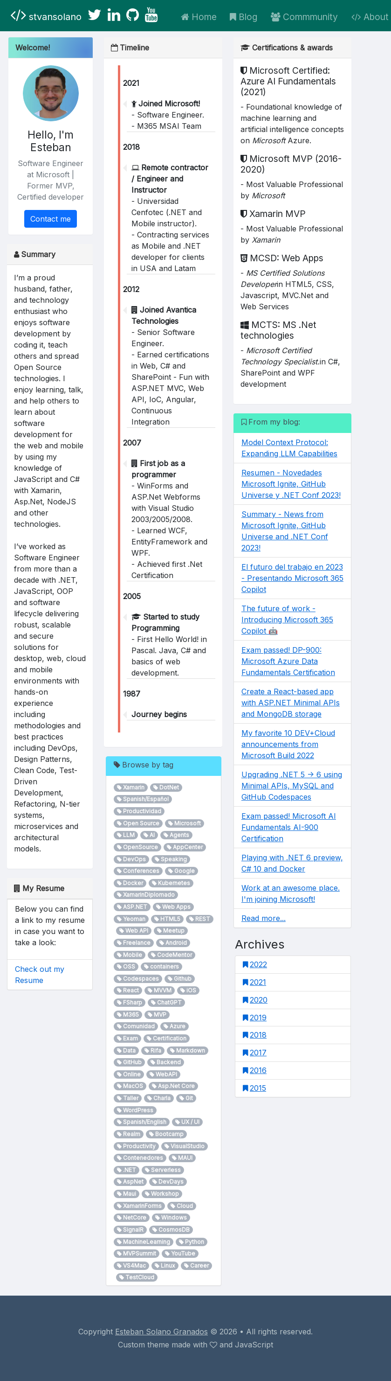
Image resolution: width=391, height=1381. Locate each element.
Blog (243, 16)
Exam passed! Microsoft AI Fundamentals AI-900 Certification (288, 827)
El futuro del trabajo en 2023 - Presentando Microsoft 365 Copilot (292, 578)
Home (199, 16)
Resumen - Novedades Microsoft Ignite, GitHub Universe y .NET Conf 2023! (291, 484)
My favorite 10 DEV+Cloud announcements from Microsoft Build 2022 (288, 744)
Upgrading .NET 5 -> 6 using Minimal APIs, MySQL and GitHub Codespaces (291, 786)
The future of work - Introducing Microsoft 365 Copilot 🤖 (287, 619)
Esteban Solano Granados (161, 1331)
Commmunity (304, 16)
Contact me (50, 218)
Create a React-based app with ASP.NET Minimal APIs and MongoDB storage (290, 702)
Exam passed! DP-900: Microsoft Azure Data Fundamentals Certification (288, 661)
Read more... (263, 918)
